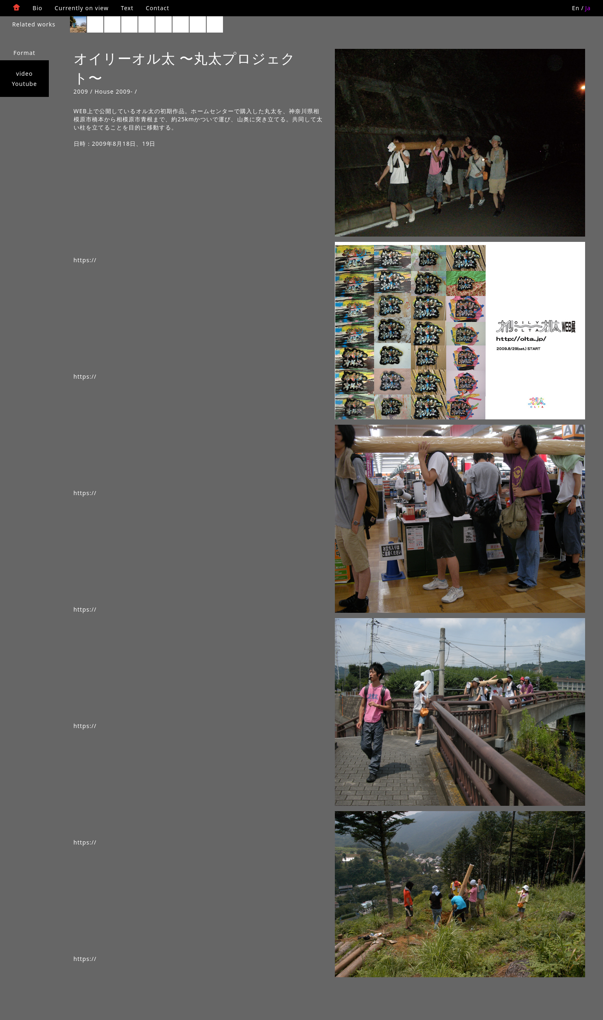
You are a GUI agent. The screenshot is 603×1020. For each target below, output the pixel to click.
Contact (157, 8)
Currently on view (82, 8)
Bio (37, 8)
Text (127, 8)
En (576, 8)
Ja (588, 8)
